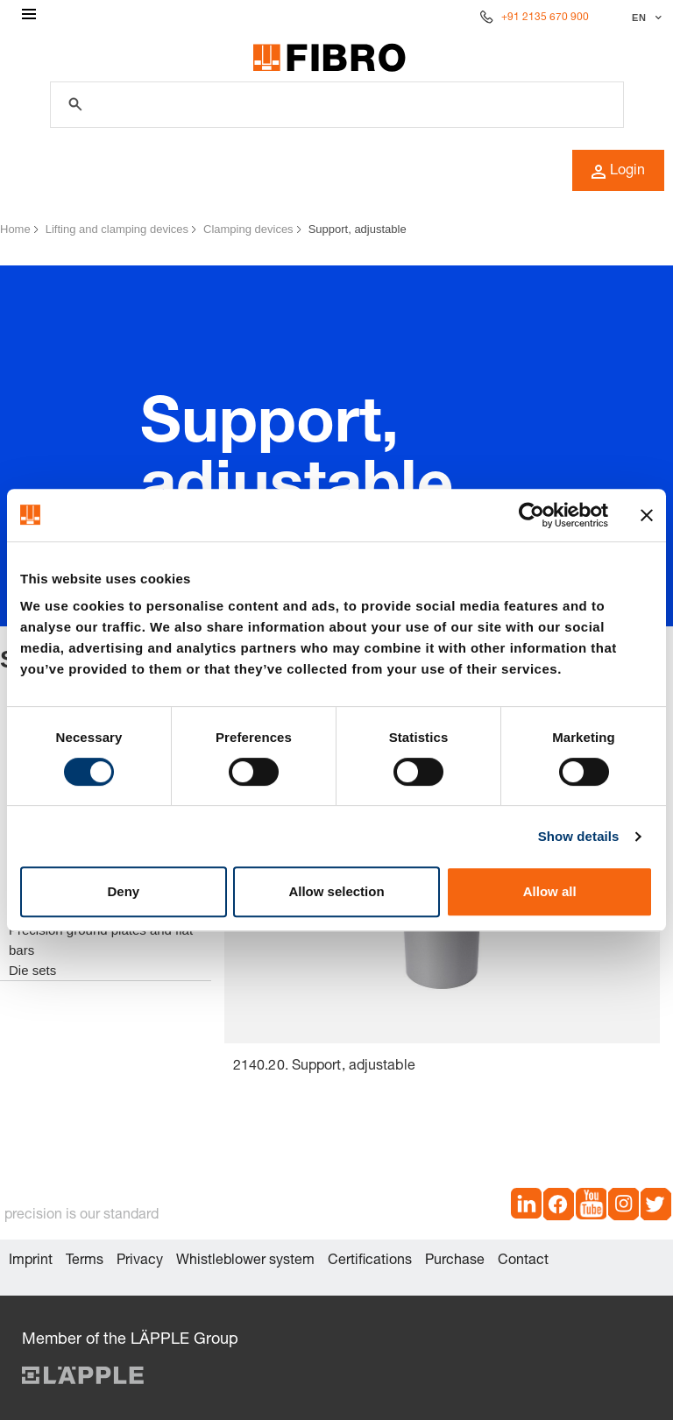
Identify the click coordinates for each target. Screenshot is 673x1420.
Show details (579, 836)
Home (15, 229)
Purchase (455, 1261)
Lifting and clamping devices (117, 229)
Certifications (370, 1261)
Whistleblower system (245, 1261)
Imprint (31, 1261)
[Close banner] (647, 515)
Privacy (140, 1261)
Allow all (550, 891)
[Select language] (644, 17)
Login (618, 172)
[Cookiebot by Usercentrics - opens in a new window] (531, 515)
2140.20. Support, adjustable (324, 1067)
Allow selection (336, 891)
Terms (84, 1261)
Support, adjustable (357, 229)
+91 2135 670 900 (545, 17)
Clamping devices (248, 229)
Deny (123, 891)
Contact (523, 1261)
